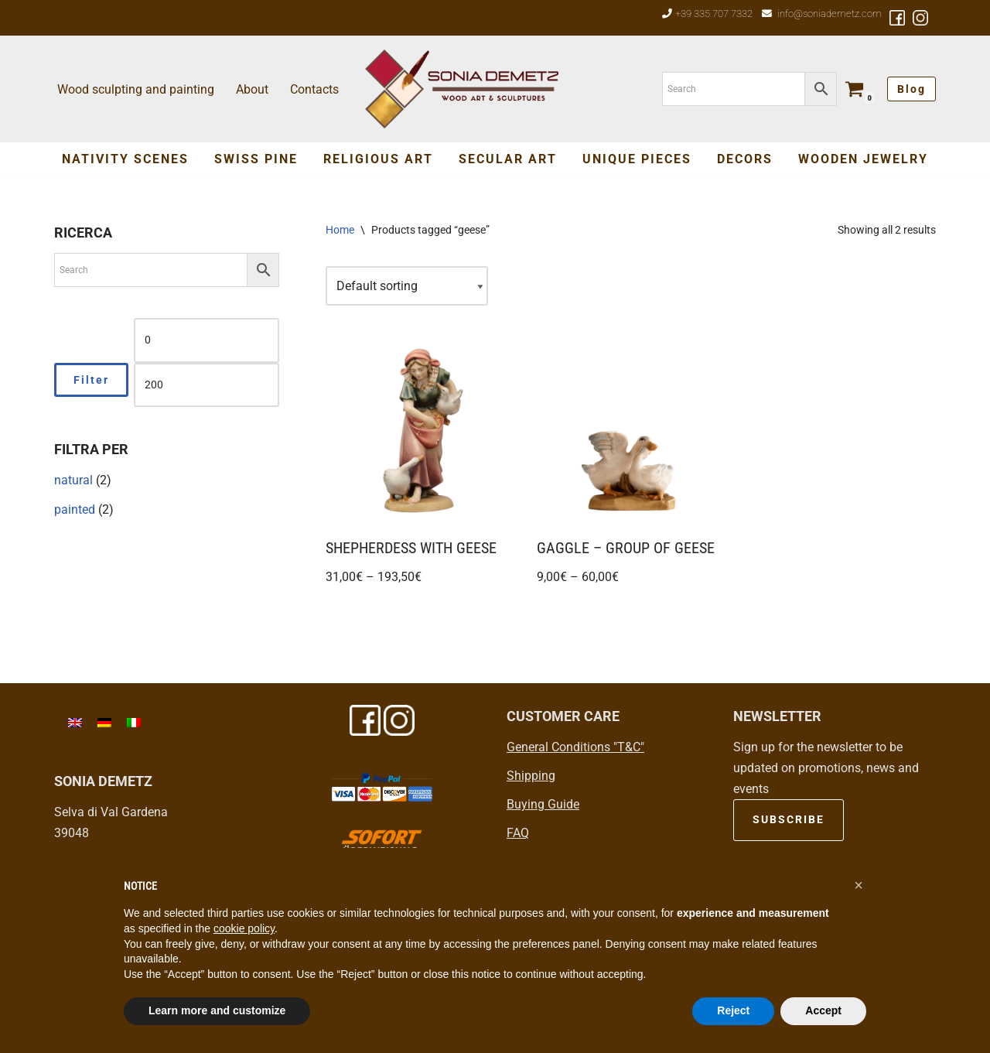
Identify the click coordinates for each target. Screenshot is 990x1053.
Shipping (531, 775)
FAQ (518, 833)
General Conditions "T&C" (575, 747)
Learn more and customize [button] (216, 1010)
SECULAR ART (508, 159)
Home (340, 230)
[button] (858, 885)
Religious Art (378, 159)
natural (73, 480)
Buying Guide (543, 804)
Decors (745, 159)
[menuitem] (75, 722)
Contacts (314, 89)
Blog (911, 89)
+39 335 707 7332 (714, 13)
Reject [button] (733, 1010)
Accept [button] (823, 1010)
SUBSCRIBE (788, 819)
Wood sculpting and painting (135, 89)
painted (74, 509)
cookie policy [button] (244, 928)
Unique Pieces (636, 159)
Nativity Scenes (125, 159)
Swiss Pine (256, 159)
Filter (91, 380)
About (252, 89)
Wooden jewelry (863, 159)
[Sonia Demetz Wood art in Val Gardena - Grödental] (461, 89)
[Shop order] (407, 286)
